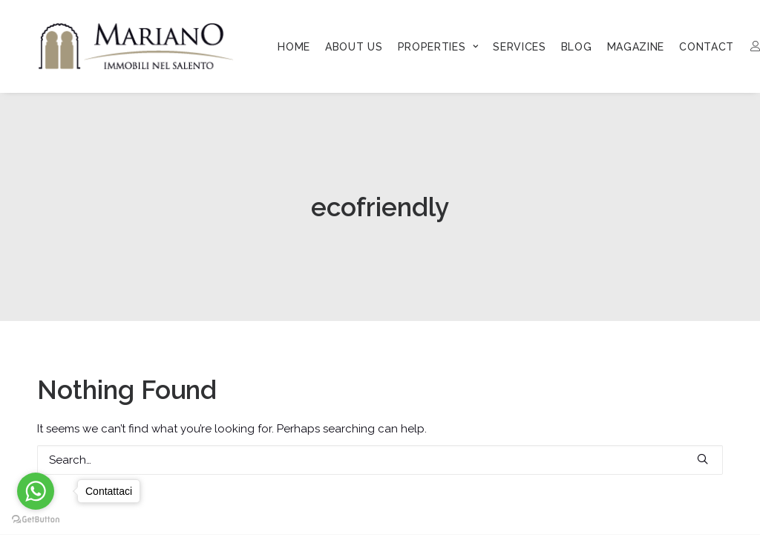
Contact (706, 47)
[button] (702, 459)
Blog (576, 47)
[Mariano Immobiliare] (136, 46)
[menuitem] (294, 47)
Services (519, 47)
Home (294, 47)
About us (354, 47)
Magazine (636, 47)
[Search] (380, 460)
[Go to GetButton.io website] (35, 520)
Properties (438, 47)
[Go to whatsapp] (35, 491)
